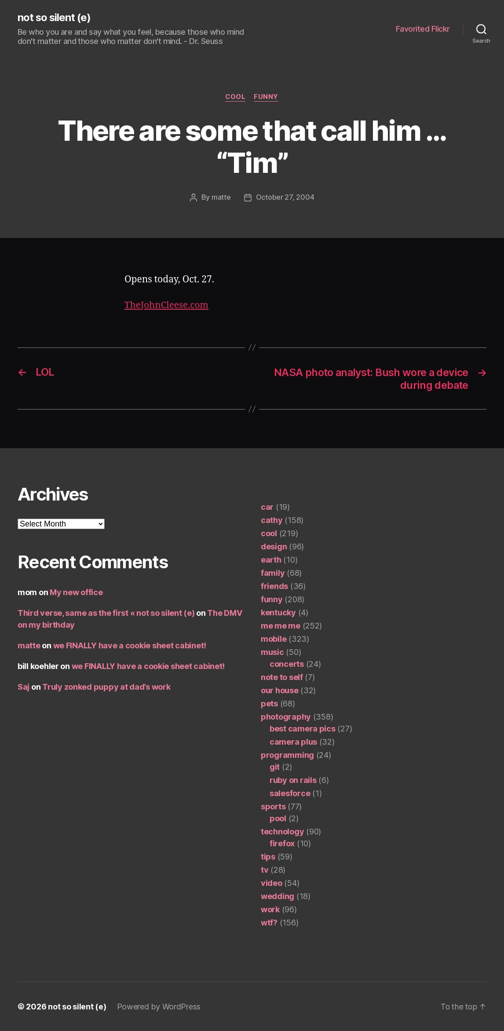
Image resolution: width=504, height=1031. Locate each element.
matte (221, 198)
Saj (23, 686)
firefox (282, 843)
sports (273, 806)
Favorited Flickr (423, 28)
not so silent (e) (54, 17)
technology (282, 831)
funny (267, 97)
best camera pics (303, 728)
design (274, 546)
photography (286, 716)
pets (269, 703)
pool (278, 818)
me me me (280, 625)
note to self (282, 676)
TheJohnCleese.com (167, 305)
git (275, 766)
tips (268, 856)
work (270, 909)
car (267, 506)
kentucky (278, 612)
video (271, 882)
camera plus (293, 741)
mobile (273, 638)
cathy (272, 519)
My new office (76, 591)
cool (235, 97)
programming (287, 754)
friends (274, 585)
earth (271, 559)
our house (280, 690)
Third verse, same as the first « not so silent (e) (106, 612)
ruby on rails (293, 779)
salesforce (290, 792)
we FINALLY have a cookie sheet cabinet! (129, 645)
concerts (287, 663)
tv (264, 869)
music (272, 651)
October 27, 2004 (285, 198)
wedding (277, 895)
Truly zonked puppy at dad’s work (106, 686)
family (273, 572)
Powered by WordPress (159, 1006)
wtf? (269, 922)
